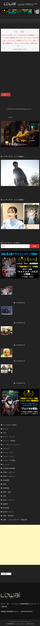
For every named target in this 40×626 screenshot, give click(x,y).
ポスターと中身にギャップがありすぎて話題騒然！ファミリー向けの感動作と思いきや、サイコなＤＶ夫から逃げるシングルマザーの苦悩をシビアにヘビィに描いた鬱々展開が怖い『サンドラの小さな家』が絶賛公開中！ (7, 95)
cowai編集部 (19, 156)
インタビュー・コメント (11, 445)
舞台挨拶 (6, 508)
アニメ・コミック (9, 437)
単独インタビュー (9, 476)
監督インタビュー (9, 500)
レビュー (6, 464)
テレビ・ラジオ (8, 456)
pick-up (5, 429)
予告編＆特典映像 (9, 468)
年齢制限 (6, 480)
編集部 (5, 504)
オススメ (6, 449)
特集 (4, 496)
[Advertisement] (20, 545)
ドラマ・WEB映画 (9, 460)
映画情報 (6, 488)
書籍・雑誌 (7, 492)
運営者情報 (10, 624)
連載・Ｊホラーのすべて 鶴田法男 (15, 520)
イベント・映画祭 (9, 441)
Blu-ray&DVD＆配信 (9, 425)
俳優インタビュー (9, 472)
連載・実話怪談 (8, 516)
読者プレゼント (8, 512)
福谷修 (17, 243)
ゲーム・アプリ (8, 452)
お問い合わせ (30, 624)
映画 (4, 484)
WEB (4, 433)
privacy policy (20, 624)
